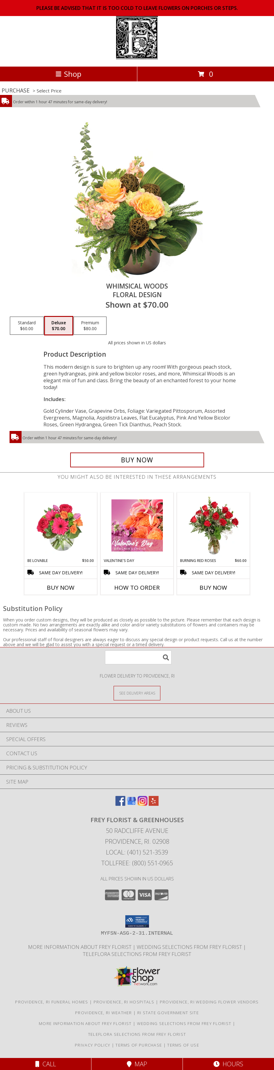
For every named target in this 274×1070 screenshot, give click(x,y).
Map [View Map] (137, 1064)
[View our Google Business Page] (131, 803)
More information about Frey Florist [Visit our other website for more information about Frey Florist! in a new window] (80, 946)
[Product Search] (138, 657)
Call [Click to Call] (45, 1064)
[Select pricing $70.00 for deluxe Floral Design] (58, 326)
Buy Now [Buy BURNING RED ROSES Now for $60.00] (213, 588)
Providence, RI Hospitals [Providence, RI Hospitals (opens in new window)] (124, 1002)
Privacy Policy (92, 1045)
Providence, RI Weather (103, 1012)
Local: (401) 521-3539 (137, 852)
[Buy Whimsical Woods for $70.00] (137, 460)
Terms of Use (183, 1045)
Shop (68, 74)
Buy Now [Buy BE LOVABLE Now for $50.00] (61, 588)
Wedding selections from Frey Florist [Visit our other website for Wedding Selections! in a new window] (190, 946)
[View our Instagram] (142, 803)
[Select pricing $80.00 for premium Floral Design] (90, 326)
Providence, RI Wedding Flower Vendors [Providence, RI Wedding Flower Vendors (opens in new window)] (209, 1002)
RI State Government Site (168, 1012)
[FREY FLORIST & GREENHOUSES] (137, 57)
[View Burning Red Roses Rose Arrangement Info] (213, 525)
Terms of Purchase (138, 1045)
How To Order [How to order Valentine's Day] (137, 588)
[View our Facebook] (120, 803)
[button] (137, 921)
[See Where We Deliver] (137, 693)
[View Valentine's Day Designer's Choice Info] (137, 525)
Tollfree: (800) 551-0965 (137, 863)
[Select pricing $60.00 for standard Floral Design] (26, 326)
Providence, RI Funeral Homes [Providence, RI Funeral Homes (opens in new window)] (51, 1002)
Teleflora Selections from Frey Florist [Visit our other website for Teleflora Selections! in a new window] (137, 953)
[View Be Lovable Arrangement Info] (61, 525)
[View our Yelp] (154, 803)
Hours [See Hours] (228, 1064)
